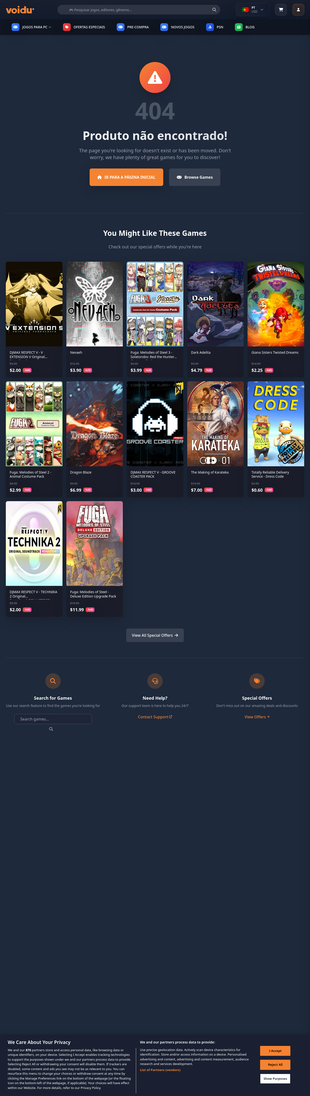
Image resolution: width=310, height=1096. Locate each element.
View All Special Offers (155, 635)
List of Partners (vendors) (160, 1077)
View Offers (257, 717)
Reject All (275, 1072)
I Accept (275, 1058)
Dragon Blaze (81, 472)
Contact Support (155, 717)
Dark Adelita (201, 352)
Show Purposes (275, 1086)
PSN (214, 27)
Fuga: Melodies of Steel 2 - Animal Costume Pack (30, 474)
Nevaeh (76, 352)
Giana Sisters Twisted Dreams (274, 352)
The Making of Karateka (210, 472)
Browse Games (195, 177)
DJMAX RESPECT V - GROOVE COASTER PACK (153, 474)
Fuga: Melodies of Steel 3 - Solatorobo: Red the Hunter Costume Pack (152, 356)
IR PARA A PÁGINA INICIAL (126, 177)
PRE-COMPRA (133, 27)
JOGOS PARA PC (31, 27)
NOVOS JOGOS (177, 27)
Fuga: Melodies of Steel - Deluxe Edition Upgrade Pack (93, 594)
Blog (245, 27)
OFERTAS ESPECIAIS (84, 27)
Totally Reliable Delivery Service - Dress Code (270, 474)
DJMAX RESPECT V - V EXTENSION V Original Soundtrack (27, 356)
